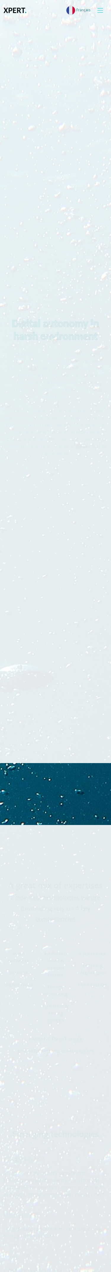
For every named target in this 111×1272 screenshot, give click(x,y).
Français (78, 10)
